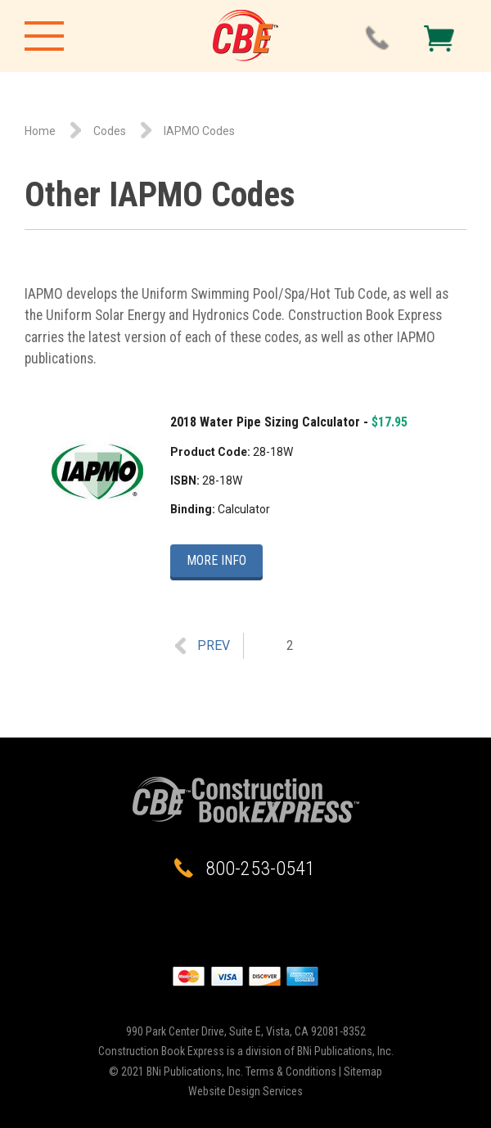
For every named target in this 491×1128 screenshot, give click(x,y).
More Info (216, 560)
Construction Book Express (245, 36)
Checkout (439, 38)
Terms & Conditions (291, 1071)
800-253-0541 (260, 868)
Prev (213, 645)
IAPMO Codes (199, 131)
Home (40, 131)
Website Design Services (245, 1091)
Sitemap (363, 1071)
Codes (109, 131)
